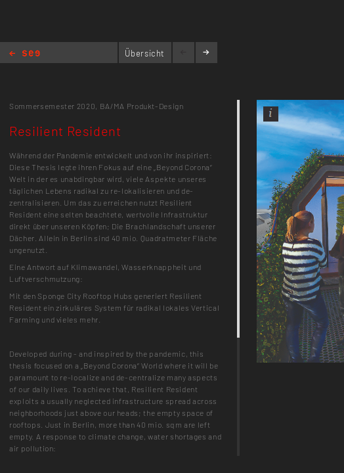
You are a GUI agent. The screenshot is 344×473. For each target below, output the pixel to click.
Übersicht (145, 53)
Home (24, 54)
